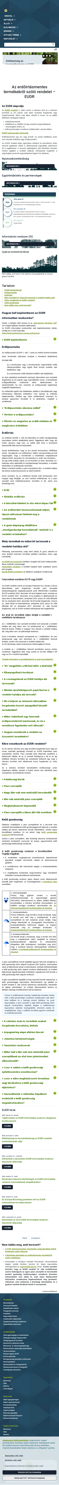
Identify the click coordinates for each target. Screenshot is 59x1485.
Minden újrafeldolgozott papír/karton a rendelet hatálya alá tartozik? (25, 692)
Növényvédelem (9, 1362)
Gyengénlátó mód (6, 10)
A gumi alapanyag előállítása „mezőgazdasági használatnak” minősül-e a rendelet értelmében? (27, 530)
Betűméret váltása (55, 49)
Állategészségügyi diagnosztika (15, 1338)
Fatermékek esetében (11, 567)
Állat (5, 1383)
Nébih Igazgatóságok (11, 1400)
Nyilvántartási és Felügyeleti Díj (14, 1364)
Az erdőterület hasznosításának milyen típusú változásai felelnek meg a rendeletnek (26, 514)
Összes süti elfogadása (29, 1472)
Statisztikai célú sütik (13, 1456)
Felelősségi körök (14, 779)
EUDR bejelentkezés (13, 290)
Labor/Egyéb (8, 1389)
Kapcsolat (7, 1396)
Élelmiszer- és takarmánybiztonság (16, 1346)
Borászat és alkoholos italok (13, 1343)
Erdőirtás (8, 295)
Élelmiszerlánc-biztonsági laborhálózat (17, 1348)
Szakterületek (9, 1332)
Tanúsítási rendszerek (17, 1045)
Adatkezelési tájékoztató (12, 1319)
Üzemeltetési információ (12, 1324)
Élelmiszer (7, 1381)
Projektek (6, 1314)
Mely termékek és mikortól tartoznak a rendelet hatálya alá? (29, 298)
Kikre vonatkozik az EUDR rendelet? (19, 300)
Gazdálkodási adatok (11, 1308)
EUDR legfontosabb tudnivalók (15, 133)
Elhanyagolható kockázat (18, 672)
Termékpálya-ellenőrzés (12, 1370)
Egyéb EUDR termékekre (12, 572)
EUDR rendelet (11, 110)
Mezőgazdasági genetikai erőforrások (17, 1359)
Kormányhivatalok (10, 1405)
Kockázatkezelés (9, 1356)
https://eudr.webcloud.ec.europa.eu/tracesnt (21, 333)
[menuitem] (29, 16)
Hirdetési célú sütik (12, 1460)
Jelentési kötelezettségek (19, 1038)
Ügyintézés (8, 1377)
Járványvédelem (9, 1351)
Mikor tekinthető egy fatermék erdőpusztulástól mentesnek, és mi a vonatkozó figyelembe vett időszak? (23, 721)
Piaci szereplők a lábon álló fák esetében (28, 812)
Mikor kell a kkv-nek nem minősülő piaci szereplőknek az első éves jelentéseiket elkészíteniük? (26, 1056)
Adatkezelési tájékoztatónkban (16, 1440)
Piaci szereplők (13, 786)
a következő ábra (49, 882)
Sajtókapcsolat (8, 1408)
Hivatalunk (7, 1300)
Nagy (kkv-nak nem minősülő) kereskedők (28, 792)
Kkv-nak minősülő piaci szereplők (23, 799)
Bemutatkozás (8, 1303)
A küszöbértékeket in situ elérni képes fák (28, 503)
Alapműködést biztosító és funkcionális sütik (23, 1466)
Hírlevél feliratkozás (10, 1418)
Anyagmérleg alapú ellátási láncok (24, 1032)
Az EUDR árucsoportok (12, 562)
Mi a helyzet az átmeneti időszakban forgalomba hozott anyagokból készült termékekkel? (24, 705)
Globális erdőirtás (14, 496)
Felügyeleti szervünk (10, 1311)
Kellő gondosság (11, 303)
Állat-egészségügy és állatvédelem (16, 1335)
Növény (6, 1386)
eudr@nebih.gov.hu (28, 1267)
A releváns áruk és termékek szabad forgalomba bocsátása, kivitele (24, 1023)
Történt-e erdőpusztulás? (19, 414)
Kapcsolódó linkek (10, 1316)
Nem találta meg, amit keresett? (17, 305)
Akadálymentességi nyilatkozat (14, 1322)
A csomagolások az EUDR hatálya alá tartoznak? (24, 681)
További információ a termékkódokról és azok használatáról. (27, 659)
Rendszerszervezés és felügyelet (15, 1367)
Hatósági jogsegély (10, 1413)
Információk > (30, 166)
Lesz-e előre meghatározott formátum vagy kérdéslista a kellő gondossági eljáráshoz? (25, 1083)
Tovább (7, 1126)
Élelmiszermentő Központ (12, 1416)
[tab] (44, 56)
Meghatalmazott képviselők (20, 805)
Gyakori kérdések (10, 1426)
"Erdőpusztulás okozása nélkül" (22, 408)
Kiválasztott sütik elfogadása (29, 1478)
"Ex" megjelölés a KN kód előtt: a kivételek (28, 665)
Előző (24, 1238)
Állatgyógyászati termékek (13, 1340)
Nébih (15, 4)
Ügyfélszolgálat (9, 1410)
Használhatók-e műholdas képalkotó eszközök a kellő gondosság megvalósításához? (24, 1098)
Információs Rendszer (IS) (45, 323)
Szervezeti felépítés (10, 1306)
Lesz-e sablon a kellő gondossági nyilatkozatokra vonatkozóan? (22, 1069)
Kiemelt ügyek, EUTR (11, 1354)
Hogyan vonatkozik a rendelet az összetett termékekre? (22, 734)
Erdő (6, 490)
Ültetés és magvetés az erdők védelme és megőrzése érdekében (27, 423)
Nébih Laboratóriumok (11, 1402)
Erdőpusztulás (10, 293)
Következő (35, 1238)
